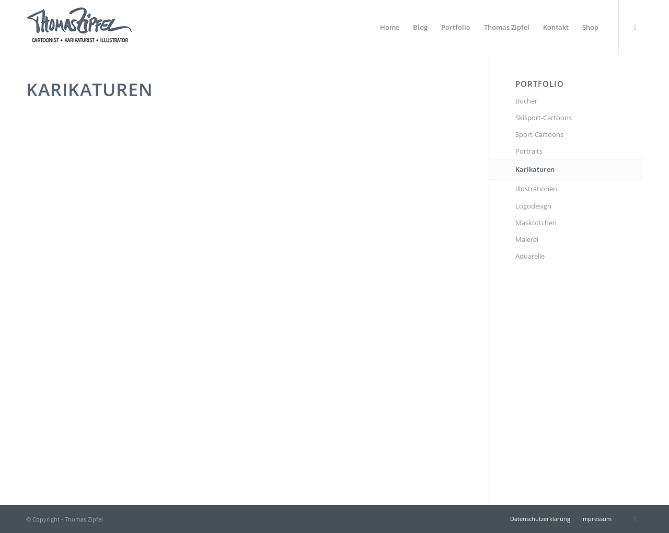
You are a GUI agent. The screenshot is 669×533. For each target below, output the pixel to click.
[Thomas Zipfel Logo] (79, 27)
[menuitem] (389, 27)
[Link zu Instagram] (635, 27)
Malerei (526, 239)
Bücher (526, 101)
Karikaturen (535, 169)
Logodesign (533, 206)
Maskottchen (536, 222)
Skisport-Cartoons (543, 117)
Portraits (529, 151)
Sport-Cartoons (539, 134)
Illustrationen (536, 188)
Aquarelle (530, 256)
